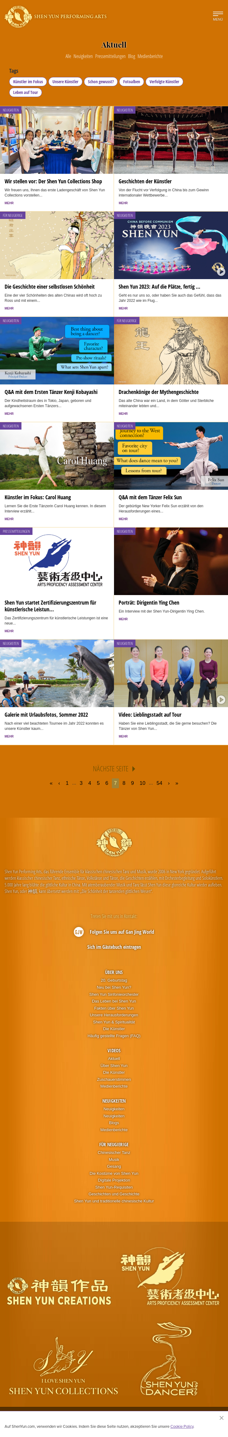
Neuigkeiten (11, 110)
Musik (114, 1159)
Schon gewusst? (101, 81)
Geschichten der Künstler (145, 181)
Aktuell (114, 1058)
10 (143, 783)
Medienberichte (114, 1086)
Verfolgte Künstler (164, 81)
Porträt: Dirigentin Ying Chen (149, 602)
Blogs (114, 1122)
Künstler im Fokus (28, 81)
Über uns (114, 972)
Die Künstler (114, 1028)
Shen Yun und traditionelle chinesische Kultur (114, 1201)
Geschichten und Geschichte (114, 1194)
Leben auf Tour (25, 92)
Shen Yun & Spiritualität (114, 1022)
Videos (114, 1050)
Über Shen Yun (114, 1065)
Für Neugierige (13, 215)
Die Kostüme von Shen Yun (114, 1173)
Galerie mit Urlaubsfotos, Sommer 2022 (46, 714)
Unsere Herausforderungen (114, 1015)
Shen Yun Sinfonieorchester (114, 994)
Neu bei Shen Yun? (114, 987)
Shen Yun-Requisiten (114, 1187)
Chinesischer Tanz (114, 1152)
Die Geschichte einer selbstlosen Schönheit (50, 286)
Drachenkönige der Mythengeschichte (159, 391)
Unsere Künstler (65, 81)
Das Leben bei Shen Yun (114, 1001)
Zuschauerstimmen (114, 1079)
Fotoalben (131, 81)
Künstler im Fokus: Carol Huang (38, 497)
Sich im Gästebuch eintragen (114, 947)
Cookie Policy (181, 1426)
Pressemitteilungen (16, 531)
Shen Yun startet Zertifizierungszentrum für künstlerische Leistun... (50, 606)
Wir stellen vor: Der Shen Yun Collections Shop (53, 181)
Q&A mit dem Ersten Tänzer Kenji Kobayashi (51, 391)
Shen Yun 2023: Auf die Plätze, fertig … (159, 286)
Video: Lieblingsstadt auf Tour (150, 714)
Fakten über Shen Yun (114, 1008)
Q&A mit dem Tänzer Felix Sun (150, 497)
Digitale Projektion (114, 1180)
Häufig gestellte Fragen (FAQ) (114, 1036)
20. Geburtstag (114, 980)
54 (159, 783)
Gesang (114, 1166)
